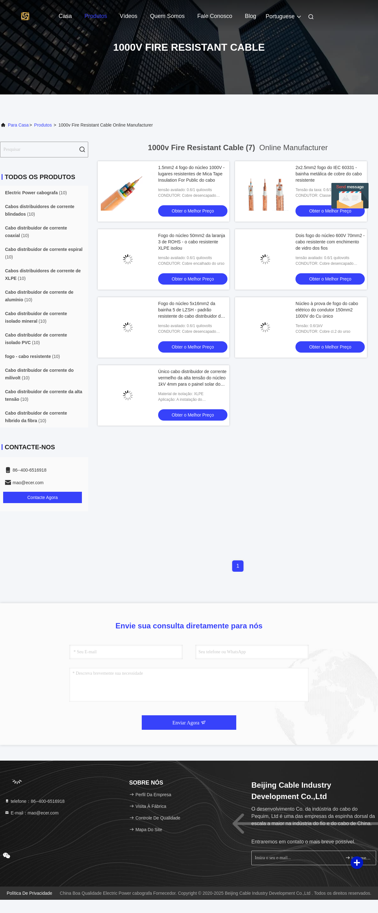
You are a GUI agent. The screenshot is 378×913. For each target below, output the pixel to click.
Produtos (95, 16)
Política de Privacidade (29, 893)
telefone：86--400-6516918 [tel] (34, 801)
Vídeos (128, 16)
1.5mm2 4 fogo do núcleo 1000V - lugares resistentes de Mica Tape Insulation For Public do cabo (191, 174)
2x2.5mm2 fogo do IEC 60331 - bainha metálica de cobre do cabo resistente (328, 174)
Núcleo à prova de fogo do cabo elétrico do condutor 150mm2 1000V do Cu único (326, 310)
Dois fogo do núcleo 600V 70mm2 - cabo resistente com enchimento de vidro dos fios (329, 242)
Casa (65, 16)
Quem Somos (167, 16)
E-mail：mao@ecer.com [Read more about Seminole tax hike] (31, 812)
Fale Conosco (214, 16)
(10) (36, 192)
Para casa (18, 125)
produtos (43, 125)
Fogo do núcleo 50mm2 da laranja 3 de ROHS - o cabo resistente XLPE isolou (191, 242)
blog (250, 16)
